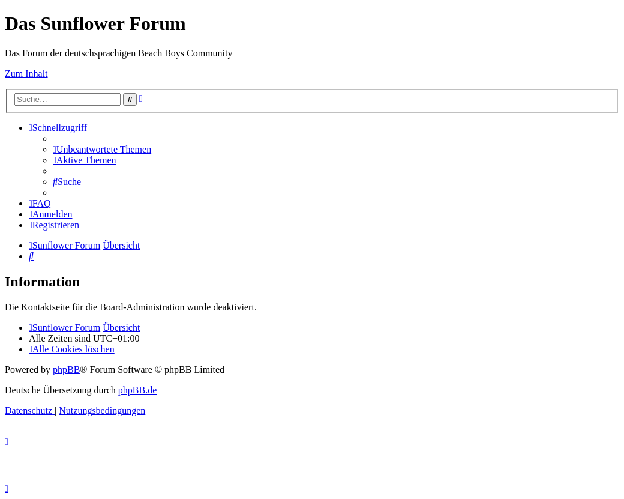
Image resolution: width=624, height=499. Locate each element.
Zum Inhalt (26, 73)
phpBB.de (137, 390)
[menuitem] (102, 149)
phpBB (66, 369)
